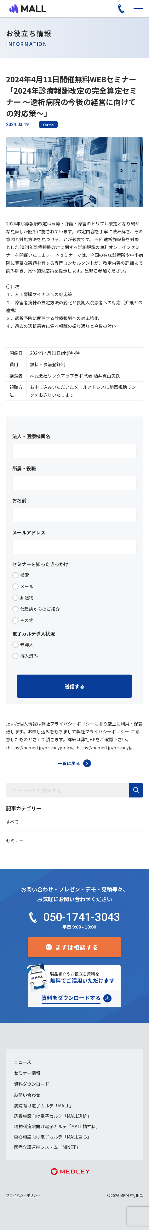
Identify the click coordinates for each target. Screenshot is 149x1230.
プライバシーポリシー (23, 1195)
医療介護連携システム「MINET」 (47, 1147)
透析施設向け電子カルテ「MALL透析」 (52, 1116)
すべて (12, 822)
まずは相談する (77, 947)
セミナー (15, 840)
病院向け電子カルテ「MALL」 (44, 1105)
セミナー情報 (27, 1073)
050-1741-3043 (81, 917)
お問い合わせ (27, 1095)
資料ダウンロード (31, 1084)
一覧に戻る (69, 763)
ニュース (22, 1062)
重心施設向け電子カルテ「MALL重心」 (52, 1136)
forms (48, 124)
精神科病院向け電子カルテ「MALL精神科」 (57, 1126)
